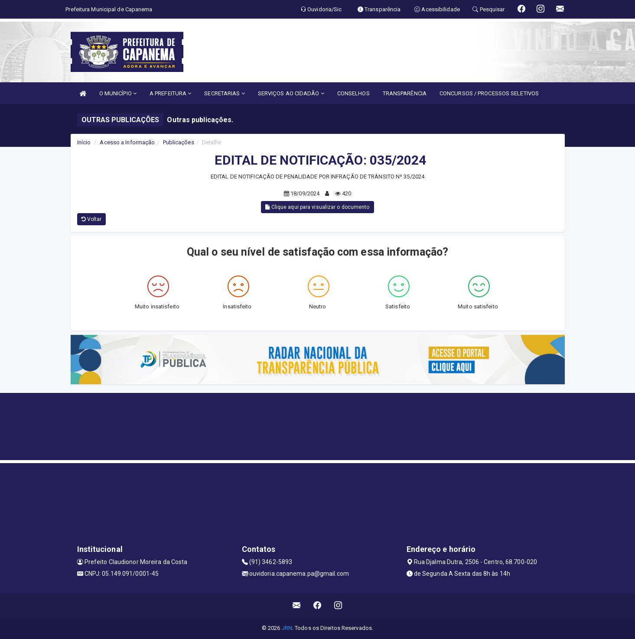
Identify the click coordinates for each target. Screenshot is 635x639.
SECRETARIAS (224, 93)
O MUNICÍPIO (118, 93)
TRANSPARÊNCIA (405, 93)
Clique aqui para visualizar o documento (317, 207)
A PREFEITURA (170, 93)
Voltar (91, 219)
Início (84, 142)
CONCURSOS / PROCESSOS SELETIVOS (489, 93)
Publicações (178, 142)
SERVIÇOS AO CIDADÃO (291, 93)
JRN (287, 628)
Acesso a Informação (127, 142)
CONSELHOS (353, 93)
